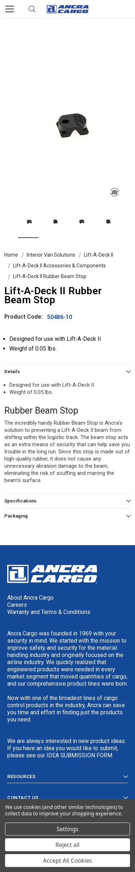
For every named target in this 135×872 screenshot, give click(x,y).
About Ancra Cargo (30, 597)
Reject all (67, 845)
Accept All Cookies (67, 860)
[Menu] (9, 9)
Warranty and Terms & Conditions (48, 612)
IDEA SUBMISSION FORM (79, 755)
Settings (67, 829)
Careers (17, 604)
